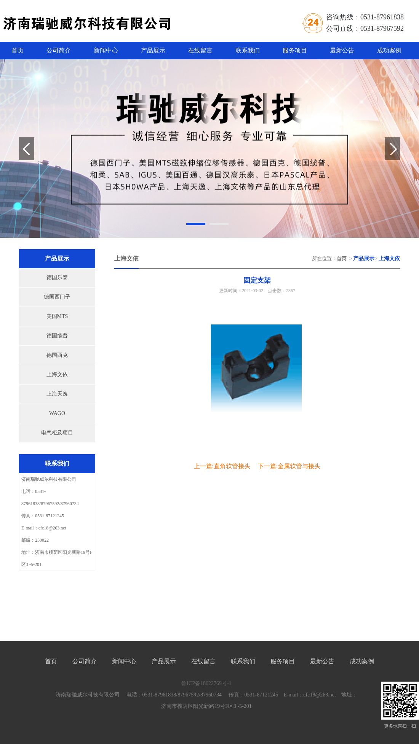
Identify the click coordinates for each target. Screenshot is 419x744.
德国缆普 (57, 336)
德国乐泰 (57, 277)
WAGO (57, 413)
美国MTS (57, 316)
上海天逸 (57, 394)
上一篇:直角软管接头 (222, 466)
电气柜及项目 (57, 433)
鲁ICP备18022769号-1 (206, 683)
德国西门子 (57, 297)
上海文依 (57, 374)
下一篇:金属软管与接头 (289, 466)
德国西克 (57, 355)
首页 (17, 50)
